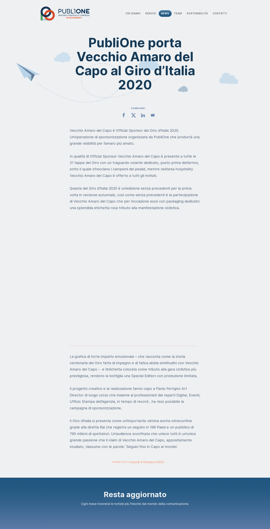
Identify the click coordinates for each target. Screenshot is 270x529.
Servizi (150, 13)
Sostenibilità (197, 13)
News (165, 13)
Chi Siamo (133, 13)
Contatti (220, 13)
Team (178, 13)
